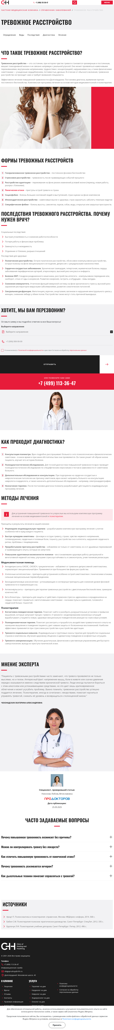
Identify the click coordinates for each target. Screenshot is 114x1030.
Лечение (62, 35)
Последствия (33, 35)
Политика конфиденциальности (68, 984)
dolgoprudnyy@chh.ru (12, 971)
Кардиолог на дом (39, 990)
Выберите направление (12, 326)
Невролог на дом (39, 994)
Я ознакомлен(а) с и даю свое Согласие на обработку (44, 350)
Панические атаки (14, 190)
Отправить (72, 364)
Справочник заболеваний (56, 10)
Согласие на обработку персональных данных (68, 991)
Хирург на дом (38, 1005)
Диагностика (49, 35)
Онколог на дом (38, 1002)
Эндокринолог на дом (41, 998)
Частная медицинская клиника (19, 10)
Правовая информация (13, 1002)
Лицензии (8, 986)
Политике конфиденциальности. (76, 1019)
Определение (9, 35)
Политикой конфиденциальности (30, 350)
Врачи (6, 990)
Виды (21, 35)
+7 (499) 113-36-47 (40, 2)
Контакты (8, 998)
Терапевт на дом (39, 986)
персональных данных (78, 350)
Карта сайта (9, 1005)
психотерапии (56, 516)
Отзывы (7, 994)
